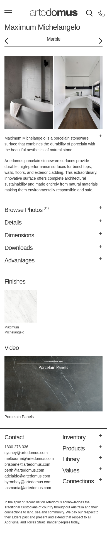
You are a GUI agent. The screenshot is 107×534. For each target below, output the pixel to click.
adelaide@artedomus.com (27, 476)
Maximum (20, 27)
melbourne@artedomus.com (29, 458)
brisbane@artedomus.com (27, 464)
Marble (53, 39)
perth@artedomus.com (24, 470)
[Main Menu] (8, 13)
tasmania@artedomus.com (27, 488)
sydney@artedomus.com (26, 452)
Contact (14, 437)
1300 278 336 (16, 447)
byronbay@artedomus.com (27, 482)
